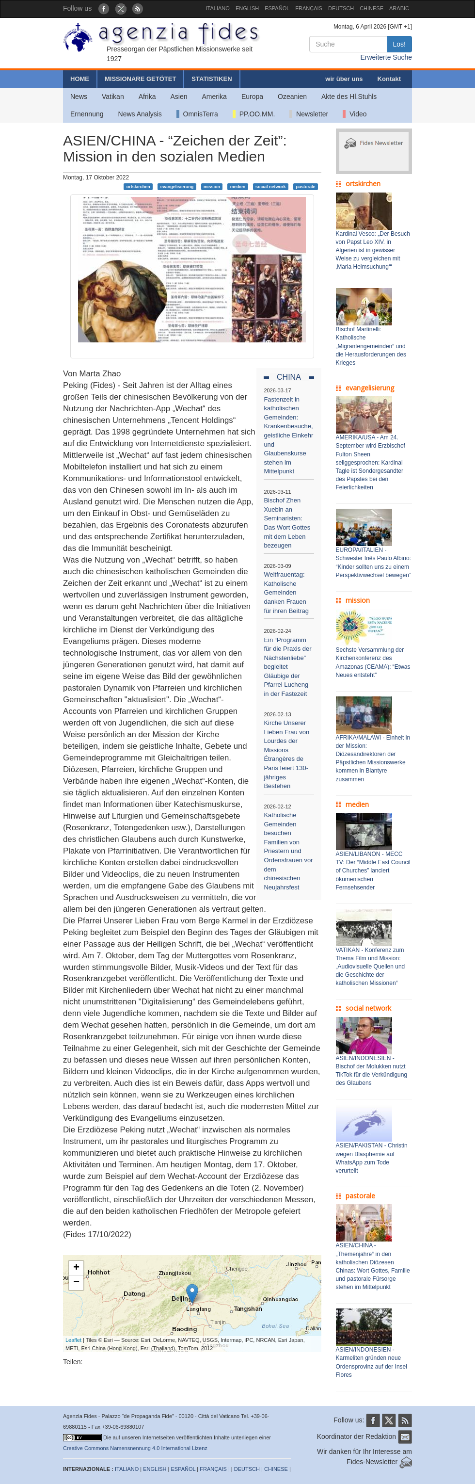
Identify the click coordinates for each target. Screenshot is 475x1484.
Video (354, 114)
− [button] (76, 1282)
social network (270, 186)
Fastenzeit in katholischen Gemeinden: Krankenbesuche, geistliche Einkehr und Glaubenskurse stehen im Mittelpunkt (288, 435)
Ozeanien (292, 96)
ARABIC (399, 8)
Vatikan (113, 96)
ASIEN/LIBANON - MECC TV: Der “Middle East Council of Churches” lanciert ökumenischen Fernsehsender (373, 871)
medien (238, 186)
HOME (79, 78)
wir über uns (344, 78)
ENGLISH (247, 8)
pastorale (305, 186)
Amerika (214, 96)
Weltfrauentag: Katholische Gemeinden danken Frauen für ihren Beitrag (286, 592)
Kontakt (389, 78)
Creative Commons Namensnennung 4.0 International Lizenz (135, 1448)
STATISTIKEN (211, 78)
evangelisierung (177, 186)
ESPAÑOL (277, 8)
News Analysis (140, 114)
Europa (252, 96)
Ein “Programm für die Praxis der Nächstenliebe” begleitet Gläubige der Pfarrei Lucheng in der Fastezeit (287, 666)
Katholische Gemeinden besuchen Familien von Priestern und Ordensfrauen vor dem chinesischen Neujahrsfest (288, 851)
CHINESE (371, 8)
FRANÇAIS (308, 8)
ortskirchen (138, 186)
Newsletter (308, 114)
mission (212, 186)
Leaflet (73, 1340)
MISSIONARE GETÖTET (140, 78)
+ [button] (76, 1268)
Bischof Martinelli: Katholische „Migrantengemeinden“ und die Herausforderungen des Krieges (371, 346)
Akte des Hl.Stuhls (349, 96)
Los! (399, 44)
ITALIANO (218, 8)
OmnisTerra (197, 114)
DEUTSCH (341, 8)
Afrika (147, 96)
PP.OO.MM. (254, 114)
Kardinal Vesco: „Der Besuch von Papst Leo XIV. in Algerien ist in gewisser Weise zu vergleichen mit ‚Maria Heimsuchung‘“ (373, 250)
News (78, 96)
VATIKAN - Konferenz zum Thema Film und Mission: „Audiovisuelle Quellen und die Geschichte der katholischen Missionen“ (370, 967)
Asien (178, 96)
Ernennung (87, 114)
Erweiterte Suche (386, 57)
